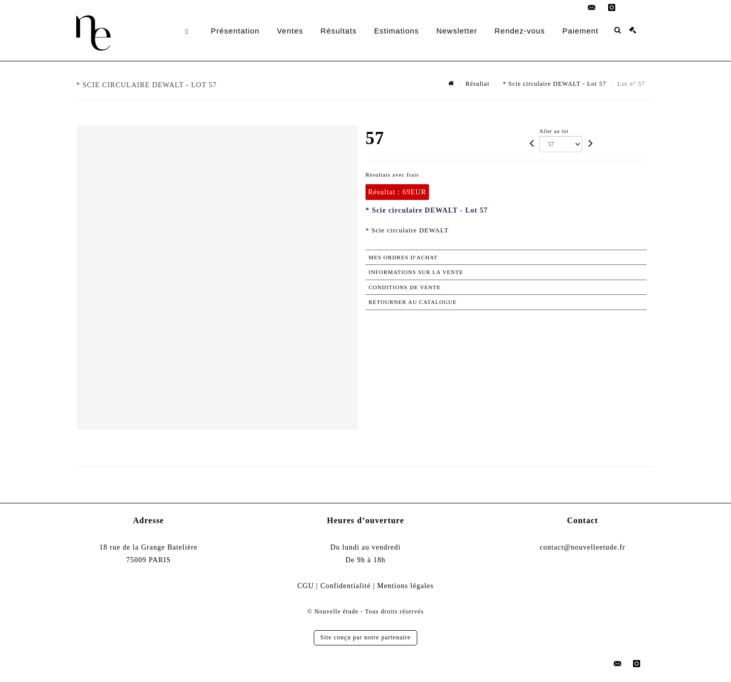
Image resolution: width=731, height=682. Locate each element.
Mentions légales (405, 586)
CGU (305, 586)
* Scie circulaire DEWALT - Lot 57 (554, 83)
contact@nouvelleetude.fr (582, 547)
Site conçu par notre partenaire (365, 637)
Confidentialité (345, 586)
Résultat (477, 83)
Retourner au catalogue (413, 302)
